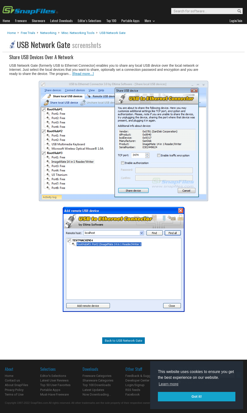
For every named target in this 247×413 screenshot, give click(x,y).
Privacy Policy (14, 390)
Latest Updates (93, 390)
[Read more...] (83, 74)
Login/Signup (135, 385)
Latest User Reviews (54, 380)
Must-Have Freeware (54, 394)
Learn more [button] (168, 384)
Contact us (12, 380)
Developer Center (137, 380)
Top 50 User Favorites (55, 385)
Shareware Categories (98, 380)
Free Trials (28, 33)
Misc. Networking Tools (78, 33)
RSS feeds (132, 390)
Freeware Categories (97, 376)
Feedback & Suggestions (143, 376)
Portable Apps (50, 390)
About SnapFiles (16, 385)
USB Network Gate (112, 33)
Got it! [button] (197, 396)
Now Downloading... (97, 394)
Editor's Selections (53, 376)
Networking (48, 33)
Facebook (132, 394)
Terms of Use (14, 394)
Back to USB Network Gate (123, 340)
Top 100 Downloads (97, 385)
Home (11, 33)
